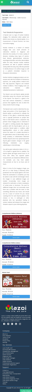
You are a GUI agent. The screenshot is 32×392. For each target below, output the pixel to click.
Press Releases (7, 335)
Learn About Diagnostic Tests (11, 379)
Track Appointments (8, 372)
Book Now (16, 237)
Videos (4, 384)
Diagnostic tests (7, 356)
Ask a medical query (8, 353)
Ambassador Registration (10, 365)
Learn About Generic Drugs (10, 380)
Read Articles (6, 375)
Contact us (6, 370)
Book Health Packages (9, 358)
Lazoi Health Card (7, 348)
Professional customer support (11, 363)
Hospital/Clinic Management (10, 351)
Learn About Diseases (9, 377)
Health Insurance (7, 361)
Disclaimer (5, 339)
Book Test (6, 25)
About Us (5, 334)
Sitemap (5, 342)
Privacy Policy (6, 340)
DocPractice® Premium (9, 349)
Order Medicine (7, 359)
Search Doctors (7, 354)
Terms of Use (6, 337)
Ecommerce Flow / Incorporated (11, 374)
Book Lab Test (11, 11)
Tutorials (5, 382)
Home (4, 11)
